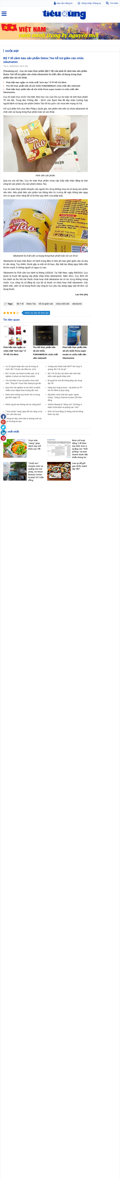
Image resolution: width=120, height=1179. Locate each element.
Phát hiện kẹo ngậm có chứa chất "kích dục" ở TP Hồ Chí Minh (36, 82)
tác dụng (70, 279)
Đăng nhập (87, 3)
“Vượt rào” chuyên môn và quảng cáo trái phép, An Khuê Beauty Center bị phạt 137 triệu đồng (36, 471)
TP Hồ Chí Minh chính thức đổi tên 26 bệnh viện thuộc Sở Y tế (103, 1156)
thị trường (58, 192)
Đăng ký (97, 3)
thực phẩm (21, 97)
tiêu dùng (49, 189)
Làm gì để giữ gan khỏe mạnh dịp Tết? (79, 466)
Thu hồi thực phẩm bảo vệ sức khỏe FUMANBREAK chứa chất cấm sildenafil (43, 86)
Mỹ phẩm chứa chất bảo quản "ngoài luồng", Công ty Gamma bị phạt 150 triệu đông (65, 397)
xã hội (79, 103)
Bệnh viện (46, 100)
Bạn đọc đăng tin (64, 3)
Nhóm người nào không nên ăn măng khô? (23, 404)
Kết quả (7, 108)
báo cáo (45, 97)
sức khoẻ (73, 256)
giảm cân (55, 103)
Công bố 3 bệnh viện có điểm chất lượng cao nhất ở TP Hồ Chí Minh (103, 1167)
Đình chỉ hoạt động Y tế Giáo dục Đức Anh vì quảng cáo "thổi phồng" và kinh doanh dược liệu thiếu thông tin (80, 448)
